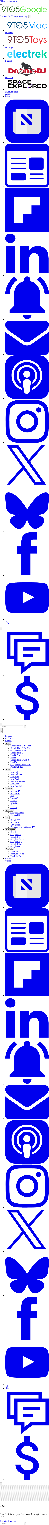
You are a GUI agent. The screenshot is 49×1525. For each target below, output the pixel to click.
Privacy (8, 96)
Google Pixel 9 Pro (18, 750)
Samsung (14, 800)
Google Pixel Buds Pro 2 (20, 764)
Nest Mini (14, 777)
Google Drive (16, 844)
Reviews (8, 858)
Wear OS (14, 798)
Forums (8, 736)
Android (9, 789)
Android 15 (15, 791)
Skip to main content (8, 1)
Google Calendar (17, 839)
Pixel (8, 743)
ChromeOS (15, 815)
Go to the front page (8, 1521)
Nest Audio (15, 779)
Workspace (10, 830)
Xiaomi (13, 807)
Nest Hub (14, 772)
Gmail (13, 832)
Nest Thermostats (17, 781)
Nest (8, 769)
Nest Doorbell (16, 786)
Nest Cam (14, 784)
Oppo (12, 805)
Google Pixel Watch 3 (19, 760)
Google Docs (15, 846)
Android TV (15, 822)
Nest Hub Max (16, 774)
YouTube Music (17, 854)
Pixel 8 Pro (15, 755)
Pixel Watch (15, 762)
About (7, 94)
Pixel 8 (13, 757)
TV (7, 818)
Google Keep (16, 842)
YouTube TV (15, 856)
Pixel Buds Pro (16, 767)
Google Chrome (17, 813)
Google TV (15, 820)
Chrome (9, 810)
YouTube (9, 849)
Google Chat (15, 837)
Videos (8, 861)
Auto (12, 796)
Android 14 (15, 793)
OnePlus (14, 803)
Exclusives (9, 738)
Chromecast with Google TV (22, 827)
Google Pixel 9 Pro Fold (20, 746)
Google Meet (15, 834)
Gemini (8, 741)
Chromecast (15, 825)
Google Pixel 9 (16, 753)
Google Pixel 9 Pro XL (20, 748)
